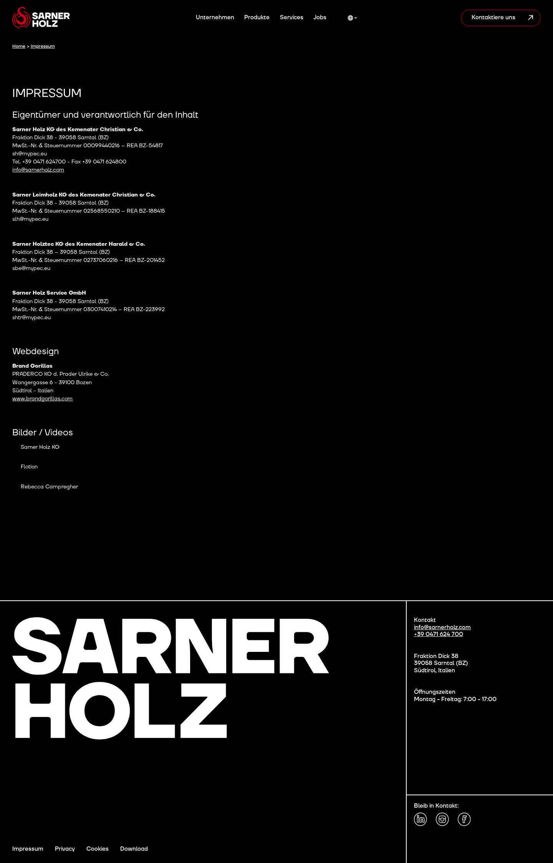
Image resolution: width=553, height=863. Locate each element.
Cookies (97, 849)
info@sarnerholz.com (38, 169)
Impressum (27, 849)
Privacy (65, 849)
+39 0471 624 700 (438, 634)
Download (134, 849)
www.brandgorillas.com (42, 398)
